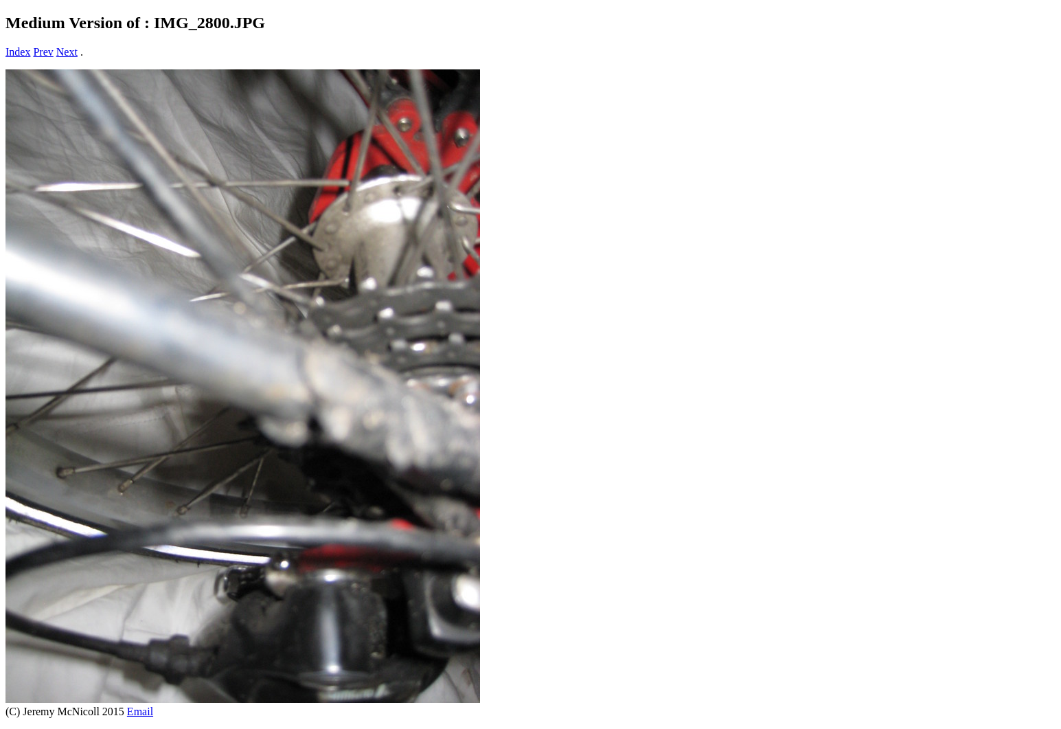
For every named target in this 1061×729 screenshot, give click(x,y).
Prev (43, 52)
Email (140, 711)
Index (17, 52)
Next (67, 52)
